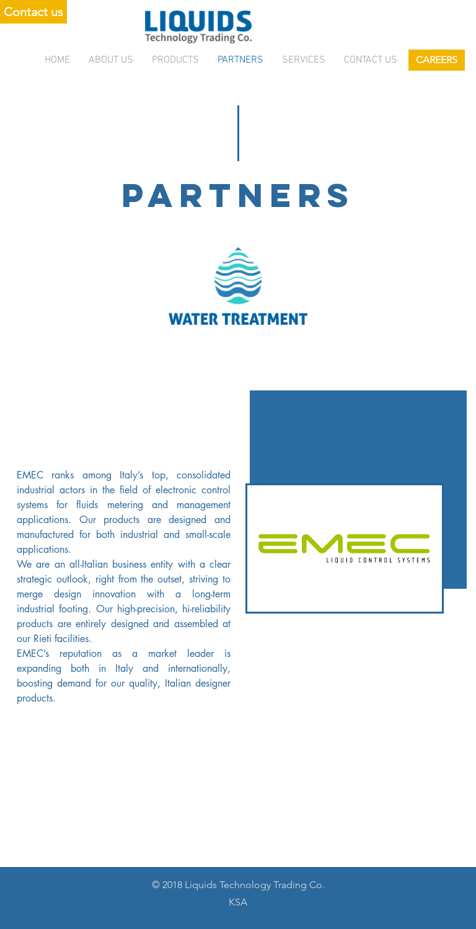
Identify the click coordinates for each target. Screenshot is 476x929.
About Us (111, 60)
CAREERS (436, 60)
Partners (240, 60)
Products (175, 60)
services (303, 60)
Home (57, 60)
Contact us (370, 60)
